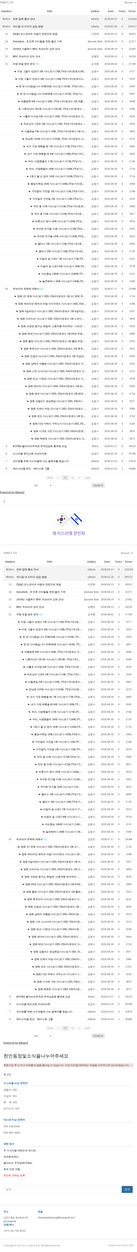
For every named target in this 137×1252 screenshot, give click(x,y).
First (51, 477)
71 (65, 477)
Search (98, 485)
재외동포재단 (11, 1156)
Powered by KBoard (12, 492)
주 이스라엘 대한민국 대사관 (20, 1150)
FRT (131, 1245)
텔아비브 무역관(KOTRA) (18, 1163)
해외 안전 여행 (12, 1169)
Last (86, 477)
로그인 (7, 1074)
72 (72, 477)
